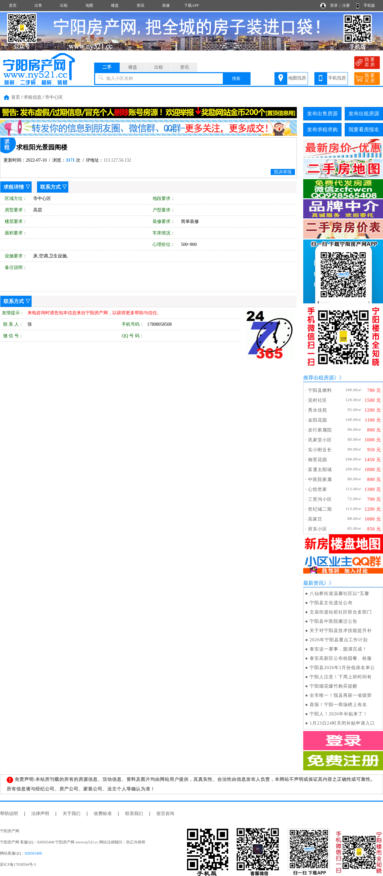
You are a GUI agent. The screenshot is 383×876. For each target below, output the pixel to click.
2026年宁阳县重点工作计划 (339, 639)
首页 (13, 5)
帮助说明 (9, 813)
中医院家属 (320, 479)
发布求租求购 (322, 129)
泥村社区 (317, 400)
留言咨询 (165, 813)
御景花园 (317, 459)
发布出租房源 (364, 113)
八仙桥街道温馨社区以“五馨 (339, 593)
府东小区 (317, 529)
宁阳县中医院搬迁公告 (333, 621)
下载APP (191, 5)
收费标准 (103, 813)
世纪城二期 (320, 509)
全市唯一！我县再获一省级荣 (341, 695)
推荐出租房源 (318, 377)
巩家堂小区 (320, 440)
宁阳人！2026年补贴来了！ (339, 714)
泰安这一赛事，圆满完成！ (338, 649)
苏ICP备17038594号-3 (18, 864)
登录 (334, 5)
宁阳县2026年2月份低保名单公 (342, 667)
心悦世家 (317, 489)
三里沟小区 (320, 499)
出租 (64, 5)
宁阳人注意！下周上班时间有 (341, 676)
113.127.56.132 (117, 160)
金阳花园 (317, 420)
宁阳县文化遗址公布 (331, 602)
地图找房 (297, 78)
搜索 (236, 78)
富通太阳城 (320, 469)
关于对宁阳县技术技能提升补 (341, 630)
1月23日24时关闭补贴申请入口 (342, 723)
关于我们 (71, 813)
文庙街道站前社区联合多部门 (341, 612)
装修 (166, 5)
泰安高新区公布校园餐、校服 (341, 658)
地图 (89, 5)
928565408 (33, 853)
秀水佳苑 (317, 410)
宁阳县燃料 (320, 390)
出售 (38, 5)
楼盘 (115, 5)
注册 (346, 5)
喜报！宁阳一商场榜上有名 (338, 704)
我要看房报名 (364, 129)
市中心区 (54, 97)
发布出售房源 (322, 113)
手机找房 (337, 78)
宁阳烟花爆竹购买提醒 (333, 686)
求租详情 (14, 187)
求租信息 (32, 97)
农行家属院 (320, 430)
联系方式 (50, 187)
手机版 (369, 5)
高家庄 (315, 519)
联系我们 (134, 813)
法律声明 (40, 813)
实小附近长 (320, 449)
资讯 (140, 5)
